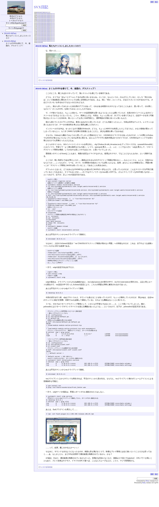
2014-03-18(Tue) (41, 46)
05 (39, 12)
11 (47, 12)
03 (40, 13)
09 (44, 12)
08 (43, 12)
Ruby (144, 505)
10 (46, 12)
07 (42, 12)
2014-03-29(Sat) (41, 89)
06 (40, 12)
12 (49, 12)
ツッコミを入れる (45, 80)
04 (37, 12)
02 (39, 13)
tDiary (147, 503)
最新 (152, 2)
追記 (156, 2)
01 (37, 13)
